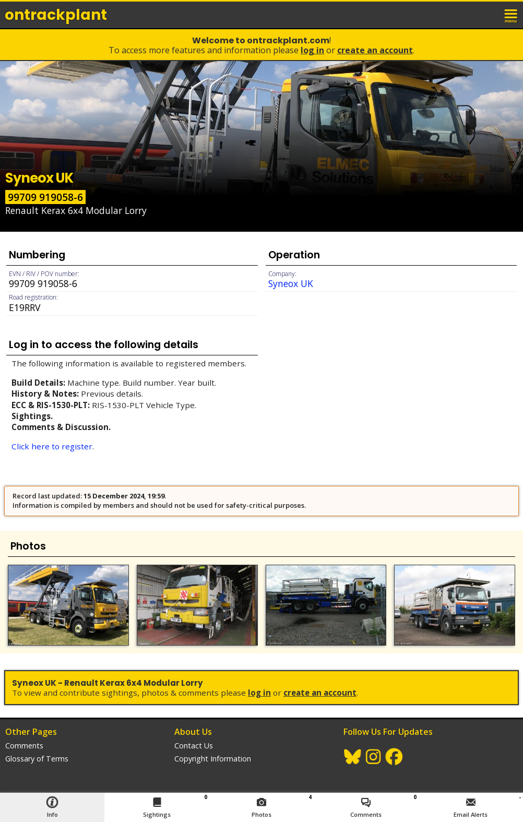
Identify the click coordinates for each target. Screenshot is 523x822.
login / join (488, 14)
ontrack (56, 15)
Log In (312, 50)
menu (511, 14)
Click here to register (51, 446)
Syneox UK (290, 283)
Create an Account (375, 50)
